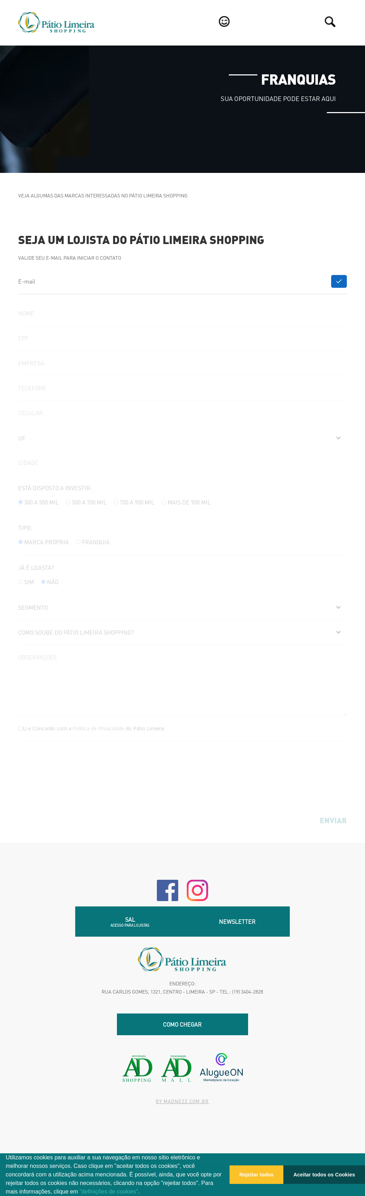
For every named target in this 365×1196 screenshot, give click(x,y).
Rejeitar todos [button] (257, 1175)
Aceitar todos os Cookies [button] (324, 1175)
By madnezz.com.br (182, 1101)
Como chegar (182, 1024)
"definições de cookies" (108, 1192)
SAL (129, 921)
